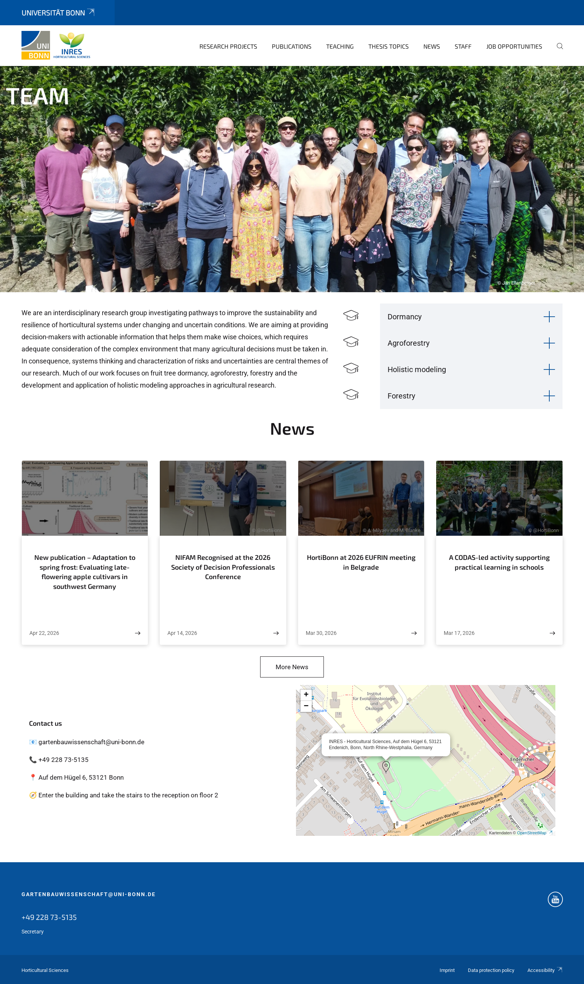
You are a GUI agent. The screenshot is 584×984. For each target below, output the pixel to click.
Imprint (447, 970)
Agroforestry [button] (408, 343)
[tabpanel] (292, 179)
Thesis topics (388, 46)
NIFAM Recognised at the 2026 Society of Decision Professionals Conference (223, 567)
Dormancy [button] (405, 316)
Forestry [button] (401, 395)
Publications (291, 46)
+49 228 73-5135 (49, 916)
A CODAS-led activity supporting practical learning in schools (499, 562)
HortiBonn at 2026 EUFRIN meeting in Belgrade (361, 562)
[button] (386, 766)
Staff (463, 46)
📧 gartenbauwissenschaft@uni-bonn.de (86, 742)
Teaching (340, 46)
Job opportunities (514, 46)
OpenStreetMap (535, 833)
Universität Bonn (58, 12)
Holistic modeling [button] (417, 369)
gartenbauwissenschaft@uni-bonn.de (88, 894)
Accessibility (545, 970)
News (431, 46)
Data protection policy (491, 970)
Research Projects (228, 46)
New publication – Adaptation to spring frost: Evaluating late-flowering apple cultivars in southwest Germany (84, 571)
